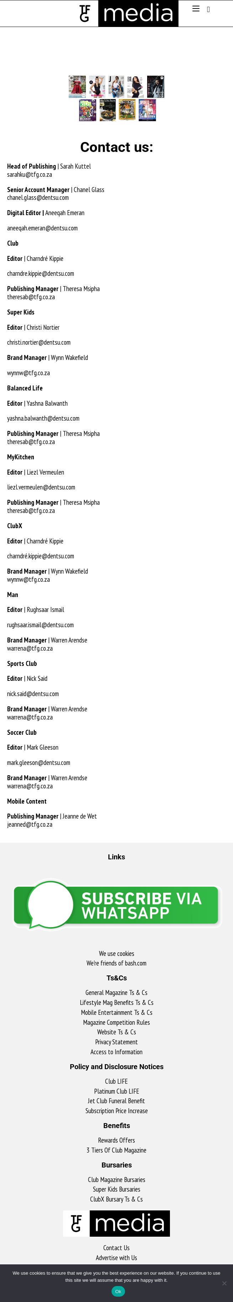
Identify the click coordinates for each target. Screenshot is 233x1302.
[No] (224, 1283)
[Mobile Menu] (197, 9)
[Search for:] (206, 9)
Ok (118, 1291)
